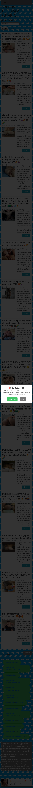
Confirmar (12, 399)
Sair (22, 399)
